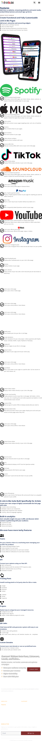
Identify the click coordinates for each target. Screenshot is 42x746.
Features (3, 704)
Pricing (3, 708)
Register (3, 711)
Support (23, 711)
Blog (22, 715)
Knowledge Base (25, 704)
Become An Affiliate (6, 718)
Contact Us (24, 718)
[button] (39, 2)
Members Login (5, 715)
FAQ (22, 708)
